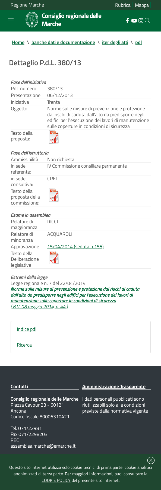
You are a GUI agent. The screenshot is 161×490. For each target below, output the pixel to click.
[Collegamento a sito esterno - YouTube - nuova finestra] (134, 20)
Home (18, 42)
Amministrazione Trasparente (114, 386)
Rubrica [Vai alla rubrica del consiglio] (123, 5)
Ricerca (24, 344)
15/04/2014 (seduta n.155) (75, 246)
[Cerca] (147, 20)
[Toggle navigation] (11, 20)
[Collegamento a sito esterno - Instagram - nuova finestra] (140, 20)
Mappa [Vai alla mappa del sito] (142, 5)
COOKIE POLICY (56, 480)
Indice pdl (26, 329)
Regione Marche (27, 5)
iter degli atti (115, 42)
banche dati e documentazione (63, 42)
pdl (138, 42)
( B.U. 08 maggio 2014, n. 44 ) (39, 306)
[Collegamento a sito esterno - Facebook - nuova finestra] (127, 20)
